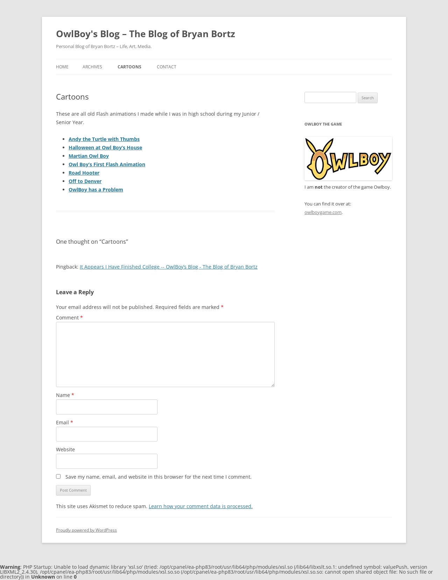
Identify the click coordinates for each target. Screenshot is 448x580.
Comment (69, 317)
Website (65, 449)
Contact (166, 67)
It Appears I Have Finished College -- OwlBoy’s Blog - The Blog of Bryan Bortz (169, 266)
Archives (92, 67)
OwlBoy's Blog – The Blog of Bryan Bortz (145, 33)
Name (65, 395)
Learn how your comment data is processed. (201, 506)
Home (62, 67)
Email (64, 422)
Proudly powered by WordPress (86, 530)
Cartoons (129, 67)
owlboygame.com (323, 212)
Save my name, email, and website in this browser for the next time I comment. (158, 476)
